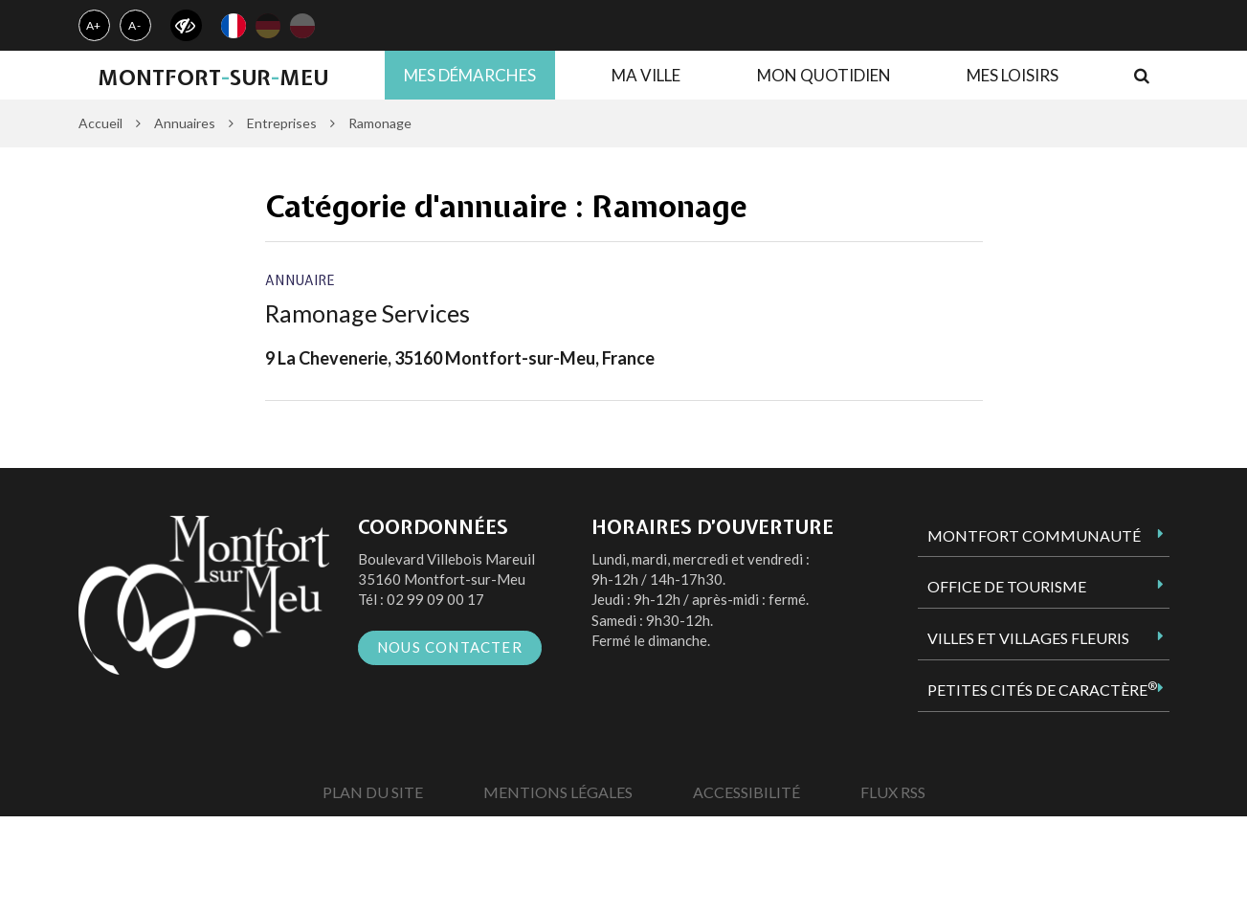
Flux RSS (892, 792)
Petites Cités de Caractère (1042, 689)
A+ (94, 25)
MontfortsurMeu (213, 77)
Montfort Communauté (1034, 535)
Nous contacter (450, 647)
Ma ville (646, 75)
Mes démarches (470, 75)
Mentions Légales (558, 792)
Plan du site (373, 792)
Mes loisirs (1012, 75)
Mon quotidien (824, 75)
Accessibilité (746, 792)
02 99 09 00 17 (435, 599)
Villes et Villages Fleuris (1028, 638)
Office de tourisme (1006, 586)
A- (135, 25)
